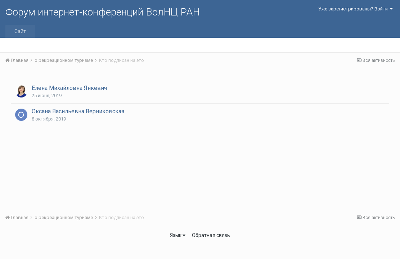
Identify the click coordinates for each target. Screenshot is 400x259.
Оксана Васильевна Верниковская (78, 111)
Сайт (20, 31)
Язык (177, 235)
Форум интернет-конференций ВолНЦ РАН (102, 12)
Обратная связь (211, 235)
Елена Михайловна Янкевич (69, 88)
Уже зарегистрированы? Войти (355, 9)
